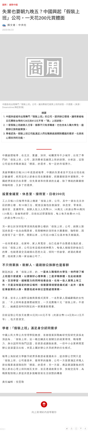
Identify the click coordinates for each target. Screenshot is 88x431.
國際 (4, 4)
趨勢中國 (13, 4)
